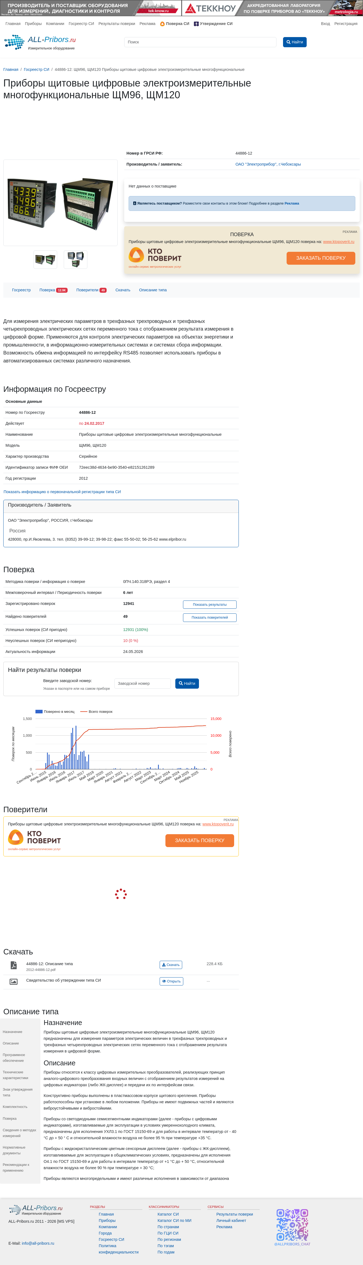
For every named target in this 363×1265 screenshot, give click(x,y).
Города (105, 1233)
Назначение (12, 1032)
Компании (55, 23)
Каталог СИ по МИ (175, 1220)
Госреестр (21, 290)
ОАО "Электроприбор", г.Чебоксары (268, 164)
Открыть (171, 981)
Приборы (33, 23)
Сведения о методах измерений (19, 1133)
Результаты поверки (116, 23)
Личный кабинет (231, 1220)
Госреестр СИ (81, 23)
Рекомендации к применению (16, 1167)
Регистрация (346, 23)
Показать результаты (210, 605)
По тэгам (166, 1246)
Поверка (54, 290)
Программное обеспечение (14, 1057)
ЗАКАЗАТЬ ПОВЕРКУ (321, 258)
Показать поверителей (210, 617)
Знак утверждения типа (18, 1092)
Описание (11, 1043)
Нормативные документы (14, 1150)
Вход (325, 23)
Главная (13, 23)
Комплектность (15, 1107)
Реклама (148, 23)
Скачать (122, 290)
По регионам (169, 1239)
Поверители (91, 290)
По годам (166, 1252)
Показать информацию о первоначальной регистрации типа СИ (62, 492)
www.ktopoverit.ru (338, 241)
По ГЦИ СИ (168, 1233)
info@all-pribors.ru (38, 1243)
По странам (168, 1227)
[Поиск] (200, 42)
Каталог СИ (168, 1214)
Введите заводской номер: (67, 680)
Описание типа (153, 290)
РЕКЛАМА (350, 231)
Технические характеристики (15, 1075)
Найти (187, 683)
